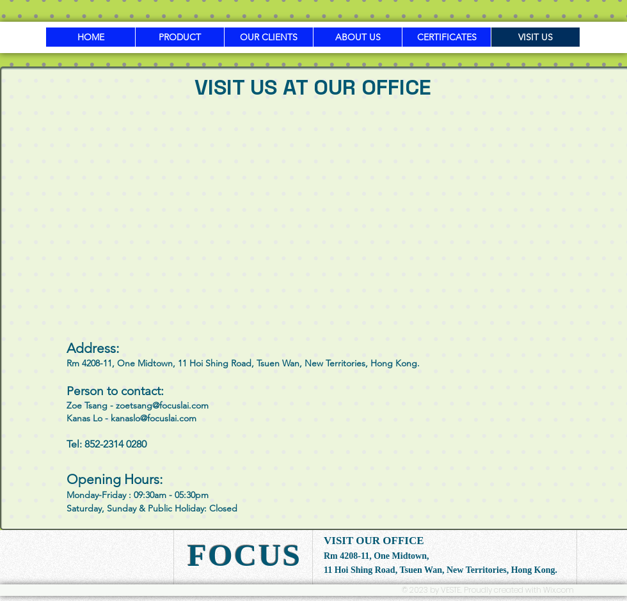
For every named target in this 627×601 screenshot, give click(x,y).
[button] (179, 37)
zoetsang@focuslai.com (162, 405)
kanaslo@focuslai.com (153, 418)
